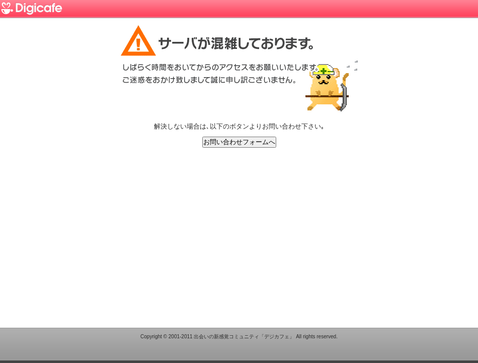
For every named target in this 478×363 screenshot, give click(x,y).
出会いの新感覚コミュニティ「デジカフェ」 (244, 336)
